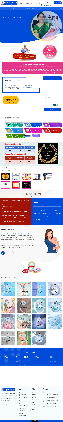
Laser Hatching (22, 405)
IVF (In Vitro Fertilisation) (23, 397)
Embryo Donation (22, 408)
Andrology (21, 413)
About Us (3, 8)
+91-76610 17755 (6, 33)
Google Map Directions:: (40, 219)
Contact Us (51, 8)
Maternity (21, 403)
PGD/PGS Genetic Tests (23, 406)
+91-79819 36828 (46, 5)
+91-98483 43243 (57, 213)
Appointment (34, 407)
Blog (38, 8)
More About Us (6, 253)
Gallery (40, 8)
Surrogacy (17, 8)
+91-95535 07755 (57, 205)
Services (7, 8)
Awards (47, 8)
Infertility (21, 392)
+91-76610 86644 (10, 102)
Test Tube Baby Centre (23, 416)
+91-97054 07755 (51, 403)
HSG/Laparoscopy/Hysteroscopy (25, 410)
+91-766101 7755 (57, 207)
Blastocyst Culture (22, 415)
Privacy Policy (34, 409)
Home (33, 392)
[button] (61, 27)
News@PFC (26, 8)
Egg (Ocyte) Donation (23, 411)
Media (44, 8)
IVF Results (12, 8)
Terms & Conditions (36, 410)
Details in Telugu (32, 8)
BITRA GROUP (59, 420)
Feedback (21, 8)
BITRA (54, 420)
